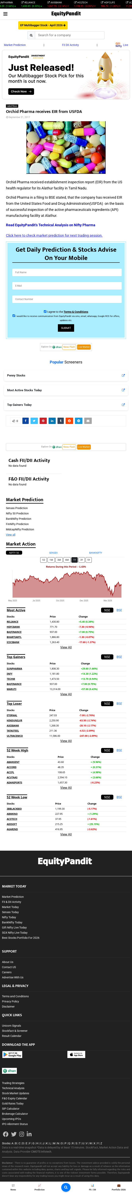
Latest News (12, 106)
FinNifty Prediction (17, 524)
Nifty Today (9, 917)
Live (121, 45)
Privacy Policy (10, 1001)
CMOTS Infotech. (41, 1151)
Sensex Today (10, 912)
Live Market (84, 347)
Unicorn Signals (11, 1025)
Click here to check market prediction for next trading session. (54, 235)
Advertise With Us (12, 977)
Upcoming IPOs (11, 1118)
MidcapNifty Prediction (20, 529)
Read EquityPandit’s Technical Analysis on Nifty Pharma (50, 225)
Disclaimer (8, 1006)
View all (10, 534)
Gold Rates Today (13, 1103)
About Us (7, 962)
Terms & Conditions (76, 311)
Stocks (6, 1143)
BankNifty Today (12, 922)
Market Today (10, 907)
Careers (6, 972)
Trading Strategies (13, 1083)
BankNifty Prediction (18, 518)
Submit (66, 328)
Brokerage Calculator (15, 1113)
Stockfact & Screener (15, 1030)
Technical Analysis (13, 1088)
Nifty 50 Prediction (17, 513)
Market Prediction (15, 45)
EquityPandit (66, 14)
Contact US (9, 967)
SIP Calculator (10, 1108)
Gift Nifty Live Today (14, 927)
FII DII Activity (70, 45)
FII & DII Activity (11, 901)
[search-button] (66, 1187)
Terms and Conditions (15, 996)
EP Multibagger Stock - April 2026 (43, 25)
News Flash (69, 347)
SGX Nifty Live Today (15, 932)
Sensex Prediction (17, 508)
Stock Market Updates (15, 1093)
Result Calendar (11, 1035)
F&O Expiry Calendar (14, 1098)
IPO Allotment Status (15, 1124)
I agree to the (67, 311)
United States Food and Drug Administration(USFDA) (61, 203)
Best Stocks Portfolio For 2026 (20, 937)
